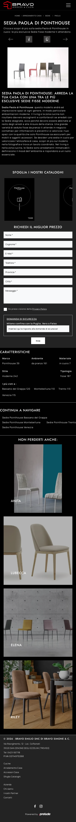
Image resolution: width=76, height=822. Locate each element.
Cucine (7, 763)
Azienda (7, 784)
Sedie (47, 16)
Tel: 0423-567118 (12, 752)
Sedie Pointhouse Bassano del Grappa (24, 417)
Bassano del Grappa (16, 388)
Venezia (9, 395)
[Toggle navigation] (68, 5)
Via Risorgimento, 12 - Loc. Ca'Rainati (22, 743)
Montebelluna (44, 388)
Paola (58, 16)
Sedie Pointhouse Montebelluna (21, 422)
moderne (10, 376)
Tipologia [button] (66, 371)
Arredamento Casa (32, 16)
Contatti (8, 797)
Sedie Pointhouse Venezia (17, 427)
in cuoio (65, 363)
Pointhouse (10, 363)
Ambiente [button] (37, 358)
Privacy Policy (39, 309)
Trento (64, 388)
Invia (38, 340)
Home (17, 16)
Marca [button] (6, 358)
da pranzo (39, 363)
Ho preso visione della (27, 309)
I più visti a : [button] (9, 383)
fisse (65, 376)
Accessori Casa (11, 772)
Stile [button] (5, 371)
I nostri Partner (11, 793)
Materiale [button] (65, 358)
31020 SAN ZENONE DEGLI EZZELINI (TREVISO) (26, 748)
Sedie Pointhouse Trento (61, 422)
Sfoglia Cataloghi (12, 776)
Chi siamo (8, 788)
